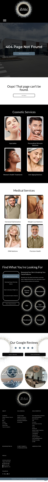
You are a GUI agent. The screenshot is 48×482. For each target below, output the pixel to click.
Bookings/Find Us (7, 446)
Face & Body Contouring (37, 423)
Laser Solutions (36, 446)
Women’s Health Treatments (38, 430)
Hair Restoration (35, 431)
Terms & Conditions (6, 427)
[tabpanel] (33, 299)
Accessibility (4, 423)
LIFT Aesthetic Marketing (21, 478)
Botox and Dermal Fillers (37, 417)
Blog (3, 420)
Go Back (24, 95)
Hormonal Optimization (21, 418)
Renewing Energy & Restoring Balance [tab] (11, 283)
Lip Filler (33, 441)
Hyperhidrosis (35, 435)
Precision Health (20, 415)
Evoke (33, 425)
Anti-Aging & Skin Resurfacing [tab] (10, 276)
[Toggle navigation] (4, 20)
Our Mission (4, 415)
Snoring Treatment (36, 436)
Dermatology (19, 422)
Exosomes (34, 422)
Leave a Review (13, 354)
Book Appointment (24, 53)
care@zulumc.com (6, 466)
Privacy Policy (5, 425)
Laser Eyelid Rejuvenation (37, 438)
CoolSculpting (35, 433)
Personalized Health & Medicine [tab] (11, 295)
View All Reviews (35, 354)
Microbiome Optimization (22, 420)
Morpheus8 (34, 428)
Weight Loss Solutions (21, 417)
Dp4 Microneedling (36, 439)
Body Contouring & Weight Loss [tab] (11, 289)
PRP (33, 420)
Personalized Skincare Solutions (38, 415)
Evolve (33, 427)
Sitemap (4, 422)
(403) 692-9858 (6, 463)
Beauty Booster (35, 418)
